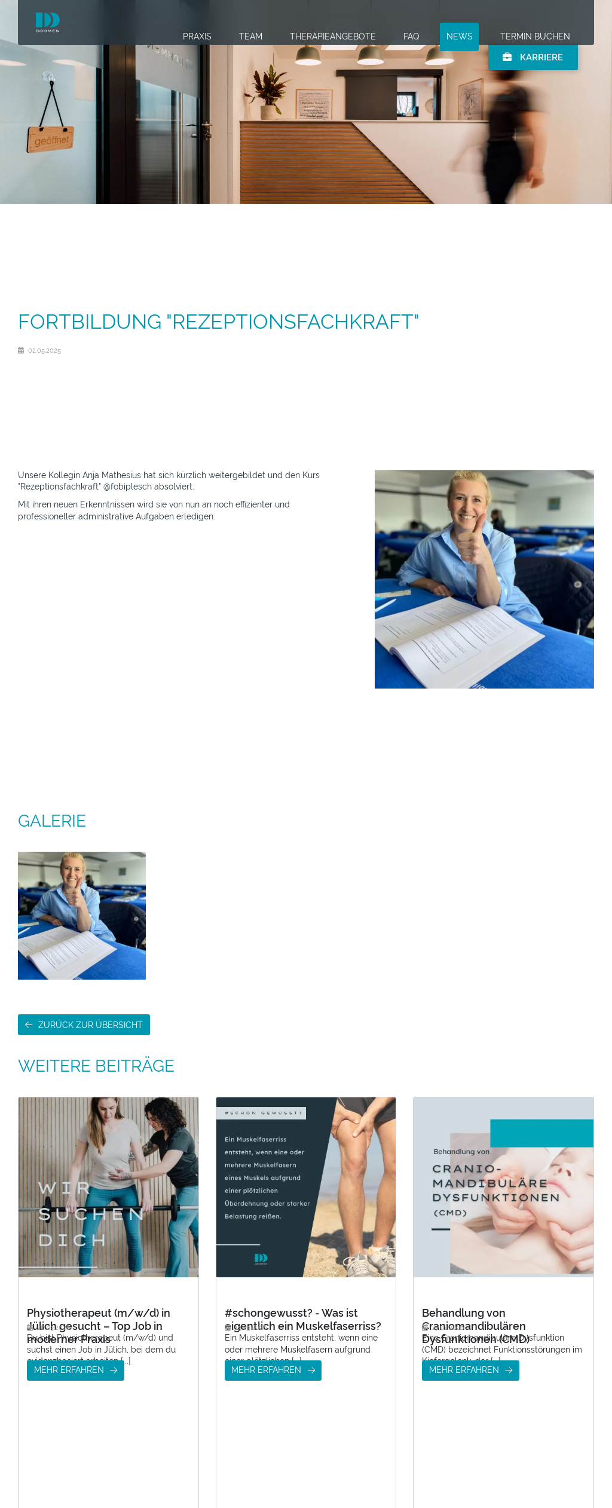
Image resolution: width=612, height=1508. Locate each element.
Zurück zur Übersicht (90, 1025)
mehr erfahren (69, 1419)
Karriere (532, 65)
